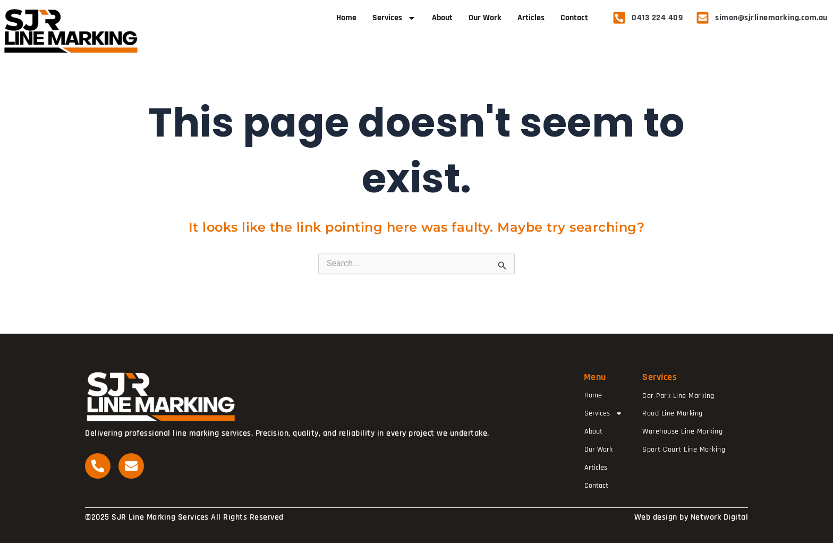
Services (394, 18)
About (442, 17)
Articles (531, 17)
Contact (574, 17)
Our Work (485, 17)
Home (346, 17)
